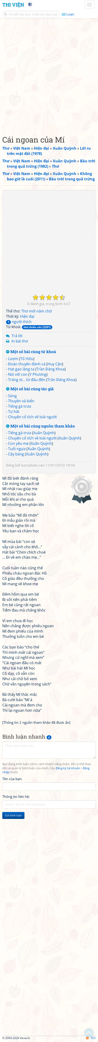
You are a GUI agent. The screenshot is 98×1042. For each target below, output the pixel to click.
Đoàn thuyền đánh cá (26, 364)
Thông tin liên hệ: (16, 796)
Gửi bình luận (13, 815)
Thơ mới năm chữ (36, 311)
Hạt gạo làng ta (21, 369)
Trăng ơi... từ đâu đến (26, 379)
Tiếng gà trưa (19, 406)
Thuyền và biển (21, 400)
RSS (91, 1038)
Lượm (13, 358)
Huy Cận (55, 364)
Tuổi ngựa (17, 448)
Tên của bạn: (12, 778)
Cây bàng (16, 454)
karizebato (29, 465)
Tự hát (13, 411)
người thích (19, 321)
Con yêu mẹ (18, 443)
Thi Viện (13, 4)
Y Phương (38, 374)
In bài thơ (20, 341)
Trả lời (17, 335)
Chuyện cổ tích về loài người (32, 416)
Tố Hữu (26, 358)
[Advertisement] (49, 76)
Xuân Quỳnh (43, 432)
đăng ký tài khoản (68, 768)
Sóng (12, 395)
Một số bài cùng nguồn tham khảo (40, 426)
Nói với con (17, 374)
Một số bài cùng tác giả (30, 389)
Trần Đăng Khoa (50, 369)
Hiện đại (27, 316)
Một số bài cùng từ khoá (31, 352)
